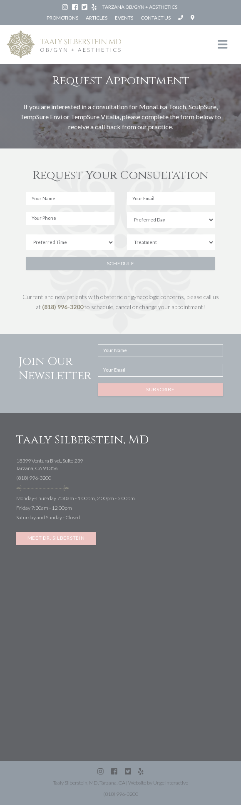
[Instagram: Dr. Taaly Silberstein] (65, 7)
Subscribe (160, 389)
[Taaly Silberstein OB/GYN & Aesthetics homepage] (64, 44)
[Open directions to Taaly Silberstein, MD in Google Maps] (192, 17)
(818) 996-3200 (62, 306)
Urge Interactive (170, 783)
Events (124, 18)
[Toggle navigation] (222, 44)
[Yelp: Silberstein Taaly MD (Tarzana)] (94, 7)
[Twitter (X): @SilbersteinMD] (85, 7)
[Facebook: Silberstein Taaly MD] (75, 7)
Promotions (62, 18)
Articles (96, 18)
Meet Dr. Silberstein (56, 538)
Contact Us (156, 18)
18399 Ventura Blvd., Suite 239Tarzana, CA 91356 (49, 465)
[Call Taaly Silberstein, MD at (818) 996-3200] (181, 17)
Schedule (120, 263)
